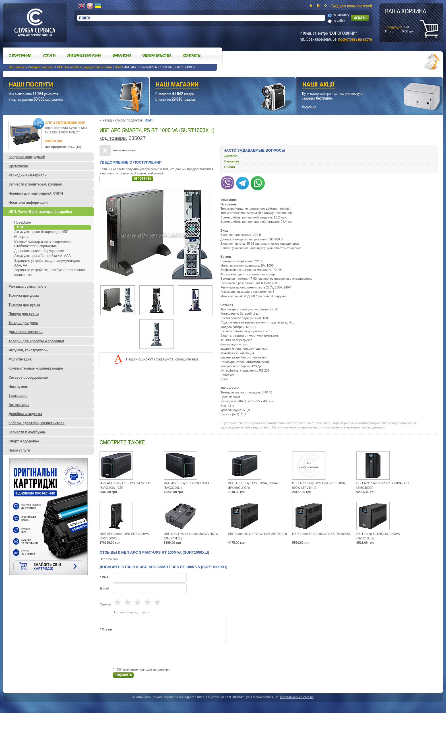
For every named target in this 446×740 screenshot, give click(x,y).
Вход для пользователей (351, 6)
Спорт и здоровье (24, 441)
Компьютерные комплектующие (36, 368)
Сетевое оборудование (28, 378)
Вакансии (121, 55)
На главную (17, 67)
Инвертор (21, 237)
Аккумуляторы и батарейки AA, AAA (42, 256)
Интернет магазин (84, 55)
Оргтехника (18, 166)
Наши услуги (69, 85)
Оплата (229, 166)
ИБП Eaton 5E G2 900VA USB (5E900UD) (321, 533)
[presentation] (156, 656)
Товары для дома (23, 323)
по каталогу (341, 15)
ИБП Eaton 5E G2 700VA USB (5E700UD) (257, 533)
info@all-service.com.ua (297, 697)
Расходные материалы (28, 175)
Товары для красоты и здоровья (36, 341)
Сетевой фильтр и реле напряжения (42, 242)
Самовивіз (231, 161)
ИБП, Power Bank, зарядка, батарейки (84, 67)
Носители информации (28, 203)
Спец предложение (65, 123)
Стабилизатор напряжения (35, 246)
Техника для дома (24, 296)
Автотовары (19, 405)
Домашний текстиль (26, 332)
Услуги (48, 55)
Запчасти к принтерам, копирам (35, 184)
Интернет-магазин (41, 67)
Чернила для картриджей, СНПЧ (36, 193)
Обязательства (156, 55)
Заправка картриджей (27, 157)
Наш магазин (212, 85)
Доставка (231, 156)
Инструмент (19, 387)
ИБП (118, 67)
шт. (405, 20)
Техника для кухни (24, 305)
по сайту (339, 20)
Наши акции (361, 85)
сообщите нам (186, 359)
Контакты (192, 55)
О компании (20, 55)
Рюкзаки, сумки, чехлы (28, 286)
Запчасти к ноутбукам (27, 432)
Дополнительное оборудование (39, 251)
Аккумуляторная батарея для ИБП (41, 232)
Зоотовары (18, 396)
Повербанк (22, 222)
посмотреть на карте (355, 39)
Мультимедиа (20, 359)
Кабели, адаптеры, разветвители (37, 423)
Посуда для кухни (24, 314)
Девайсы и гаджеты (25, 414)
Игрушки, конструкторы (29, 350)
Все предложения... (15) (63, 147)
